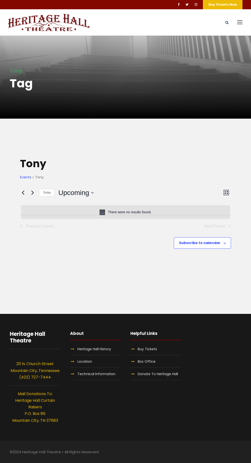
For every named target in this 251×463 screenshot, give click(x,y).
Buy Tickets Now (223, 4)
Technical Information (96, 373)
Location (84, 361)
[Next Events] (32, 193)
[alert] (125, 212)
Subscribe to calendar (199, 242)
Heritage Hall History (94, 349)
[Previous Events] (23, 193)
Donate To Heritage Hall (158, 373)
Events (25, 177)
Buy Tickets (147, 349)
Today (47, 192)
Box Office (147, 361)
